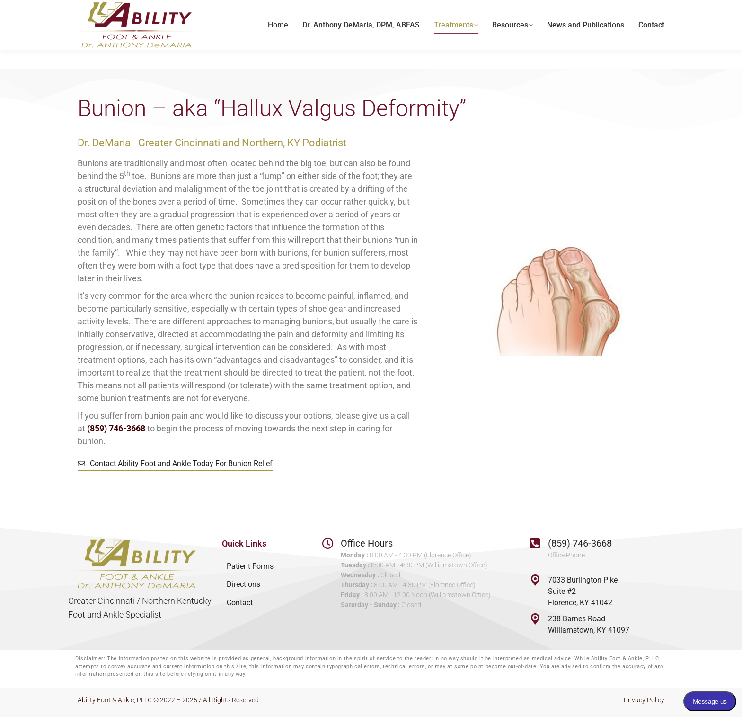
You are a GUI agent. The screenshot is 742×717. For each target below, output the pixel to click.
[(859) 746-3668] (535, 543)
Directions (243, 584)
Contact (240, 602)
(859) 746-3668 (580, 543)
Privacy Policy (644, 700)
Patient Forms (250, 566)
